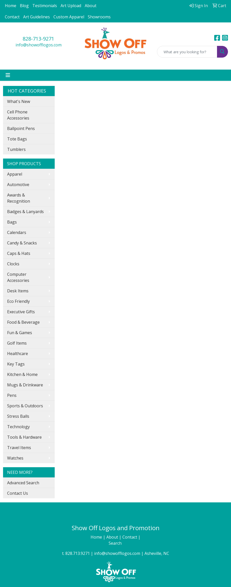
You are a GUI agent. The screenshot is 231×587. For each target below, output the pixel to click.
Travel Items (19, 447)
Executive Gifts (21, 312)
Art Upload (71, 5)
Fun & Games (19, 332)
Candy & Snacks (22, 243)
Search (116, 543)
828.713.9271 (77, 553)
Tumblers (16, 149)
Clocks (13, 264)
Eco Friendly (18, 301)
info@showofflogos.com (39, 45)
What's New (18, 101)
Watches (15, 458)
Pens (12, 395)
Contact (12, 17)
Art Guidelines (36, 17)
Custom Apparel (68, 17)
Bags (12, 222)
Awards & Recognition (18, 198)
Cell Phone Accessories (18, 115)
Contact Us (17, 493)
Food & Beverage (23, 322)
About (90, 5)
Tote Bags (17, 139)
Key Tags (16, 364)
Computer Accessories (18, 277)
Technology (18, 426)
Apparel (14, 174)
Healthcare (17, 353)
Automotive (18, 184)
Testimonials (44, 5)
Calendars (16, 232)
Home (10, 5)
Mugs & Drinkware (25, 385)
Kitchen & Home (22, 374)
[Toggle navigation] (8, 75)
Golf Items (17, 343)
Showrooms (99, 17)
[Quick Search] (187, 52)
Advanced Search (23, 483)
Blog (24, 5)
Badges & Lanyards (25, 211)
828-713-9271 (38, 38)
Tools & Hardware (24, 437)
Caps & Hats (18, 253)
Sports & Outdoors (25, 406)
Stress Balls (18, 416)
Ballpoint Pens (21, 128)
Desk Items (17, 291)
